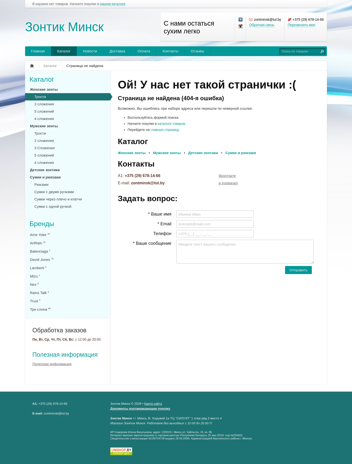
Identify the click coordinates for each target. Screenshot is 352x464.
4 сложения (44, 119)
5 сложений (44, 111)
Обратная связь (261, 25)
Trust (35, 301)
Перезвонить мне (301, 25)
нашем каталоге (113, 4)
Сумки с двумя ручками (54, 192)
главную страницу (165, 130)
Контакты (170, 51)
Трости (40, 97)
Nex (34, 284)
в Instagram (228, 183)
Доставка (117, 51)
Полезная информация (65, 354)
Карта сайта (153, 403)
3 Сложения (44, 148)
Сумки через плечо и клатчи (58, 199)
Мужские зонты (44, 126)
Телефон (162, 233)
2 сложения (44, 140)
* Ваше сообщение (152, 243)
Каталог (64, 51)
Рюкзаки (41, 184)
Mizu (35, 276)
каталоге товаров (171, 124)
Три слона (40, 309)
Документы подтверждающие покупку (140, 408)
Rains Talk (39, 293)
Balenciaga (40, 251)
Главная (38, 51)
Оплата (144, 51)
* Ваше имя (159, 214)
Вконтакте (227, 176)
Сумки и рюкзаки (45, 177)
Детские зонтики (45, 170)
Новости (90, 51)
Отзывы (197, 51)
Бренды (41, 223)
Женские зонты (44, 89)
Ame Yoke (40, 235)
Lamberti (38, 268)
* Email (164, 223)
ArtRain (38, 243)
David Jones (42, 259)
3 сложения (44, 104)
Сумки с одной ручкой (52, 206)
